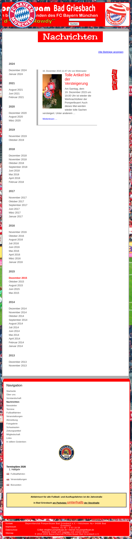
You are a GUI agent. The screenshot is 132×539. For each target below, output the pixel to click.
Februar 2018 (16, 182)
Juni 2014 (14, 331)
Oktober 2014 (16, 316)
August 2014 (16, 323)
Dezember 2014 (18, 308)
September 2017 (18, 205)
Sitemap (9, 533)
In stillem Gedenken (16, 441)
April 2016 (14, 254)
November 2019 (18, 136)
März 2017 (14, 212)
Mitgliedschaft (13, 434)
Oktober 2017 (16, 201)
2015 (12, 271)
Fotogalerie (12, 423)
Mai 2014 (14, 334)
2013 (12, 355)
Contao (66, 532)
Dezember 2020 (18, 113)
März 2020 (14, 120)
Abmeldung (12, 420)
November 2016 (18, 232)
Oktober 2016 (16, 235)
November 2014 (18, 312)
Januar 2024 (16, 74)
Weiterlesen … (50, 119)
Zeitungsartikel (13, 430)
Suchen (74, 24)
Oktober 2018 (16, 163)
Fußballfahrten (13, 412)
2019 (12, 129)
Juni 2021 (14, 93)
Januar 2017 (16, 216)
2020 (12, 106)
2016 (12, 225)
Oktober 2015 (16, 281)
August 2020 (16, 116)
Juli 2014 (14, 327)
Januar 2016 (16, 262)
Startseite (11, 391)
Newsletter (11, 405)
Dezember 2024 (18, 70)
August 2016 (16, 239)
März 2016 (14, 258)
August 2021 (16, 89)
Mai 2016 (14, 250)
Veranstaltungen (14, 416)
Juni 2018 (14, 170)
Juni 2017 (14, 208)
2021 (12, 83)
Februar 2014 (16, 342)
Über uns (10, 394)
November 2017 (18, 197)
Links (9, 438)
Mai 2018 (14, 174)
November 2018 (18, 159)
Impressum (11, 527)
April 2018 (14, 178)
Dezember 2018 (18, 155)
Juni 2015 (14, 289)
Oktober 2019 (16, 140)
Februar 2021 (16, 97)
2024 (12, 63)
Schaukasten (12, 427)
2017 (12, 191)
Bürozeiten (16, 485)
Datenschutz (11, 530)
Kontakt (9, 523)
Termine (10, 409)
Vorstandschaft (13, 398)
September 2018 (18, 166)
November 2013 (18, 365)
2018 (12, 149)
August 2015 (16, 285)
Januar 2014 (16, 346)
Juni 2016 (14, 247)
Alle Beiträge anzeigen (110, 51)
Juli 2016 (14, 243)
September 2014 (18, 319)
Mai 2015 (14, 292)
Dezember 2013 (18, 361)
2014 (12, 302)
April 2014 (14, 338)
